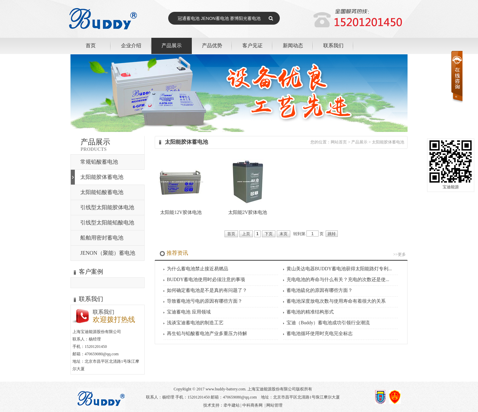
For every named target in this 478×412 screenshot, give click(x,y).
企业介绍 (131, 45)
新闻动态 (293, 45)
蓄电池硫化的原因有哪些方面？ (320, 290)
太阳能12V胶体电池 (180, 212)
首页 (91, 45)
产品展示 (171, 45)
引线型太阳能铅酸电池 (107, 222)
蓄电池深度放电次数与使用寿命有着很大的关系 (336, 301)
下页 (269, 233)
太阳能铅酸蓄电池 (101, 192)
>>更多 (399, 254)
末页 (283, 233)
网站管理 (274, 405)
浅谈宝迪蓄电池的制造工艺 (195, 322)
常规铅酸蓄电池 (99, 162)
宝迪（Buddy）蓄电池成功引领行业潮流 (328, 322)
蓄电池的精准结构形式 (310, 311)
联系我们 (333, 45)
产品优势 (212, 45)
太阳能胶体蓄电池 (101, 177)
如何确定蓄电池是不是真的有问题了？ (207, 290)
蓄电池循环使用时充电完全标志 (320, 333)
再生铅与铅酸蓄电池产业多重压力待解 (207, 333)
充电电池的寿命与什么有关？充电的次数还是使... (338, 279)
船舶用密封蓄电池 (101, 238)
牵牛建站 (231, 405)
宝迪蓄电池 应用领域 (189, 311)
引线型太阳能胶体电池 (107, 207)
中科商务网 (252, 405)
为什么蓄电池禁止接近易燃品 (197, 268)
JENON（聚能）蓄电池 (107, 253)
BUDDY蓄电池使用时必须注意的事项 (206, 279)
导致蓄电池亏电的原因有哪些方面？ (204, 301)
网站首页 (339, 142)
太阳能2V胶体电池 (247, 212)
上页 (246, 233)
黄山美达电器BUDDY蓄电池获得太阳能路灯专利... (339, 268)
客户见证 (252, 45)
